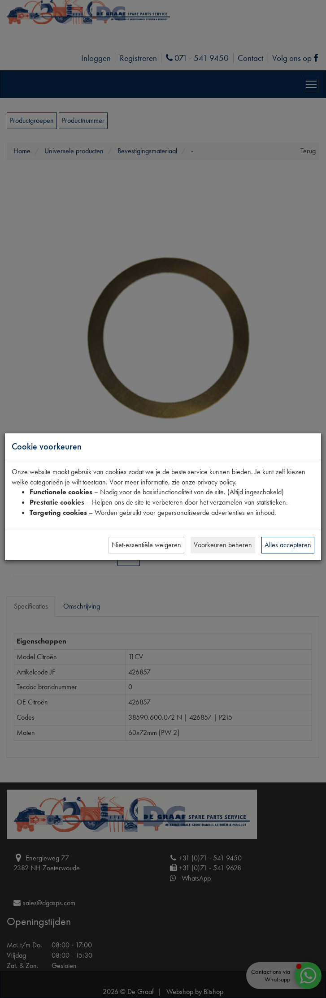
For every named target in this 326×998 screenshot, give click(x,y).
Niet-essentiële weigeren (146, 544)
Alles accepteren (288, 544)
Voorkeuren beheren (223, 544)
